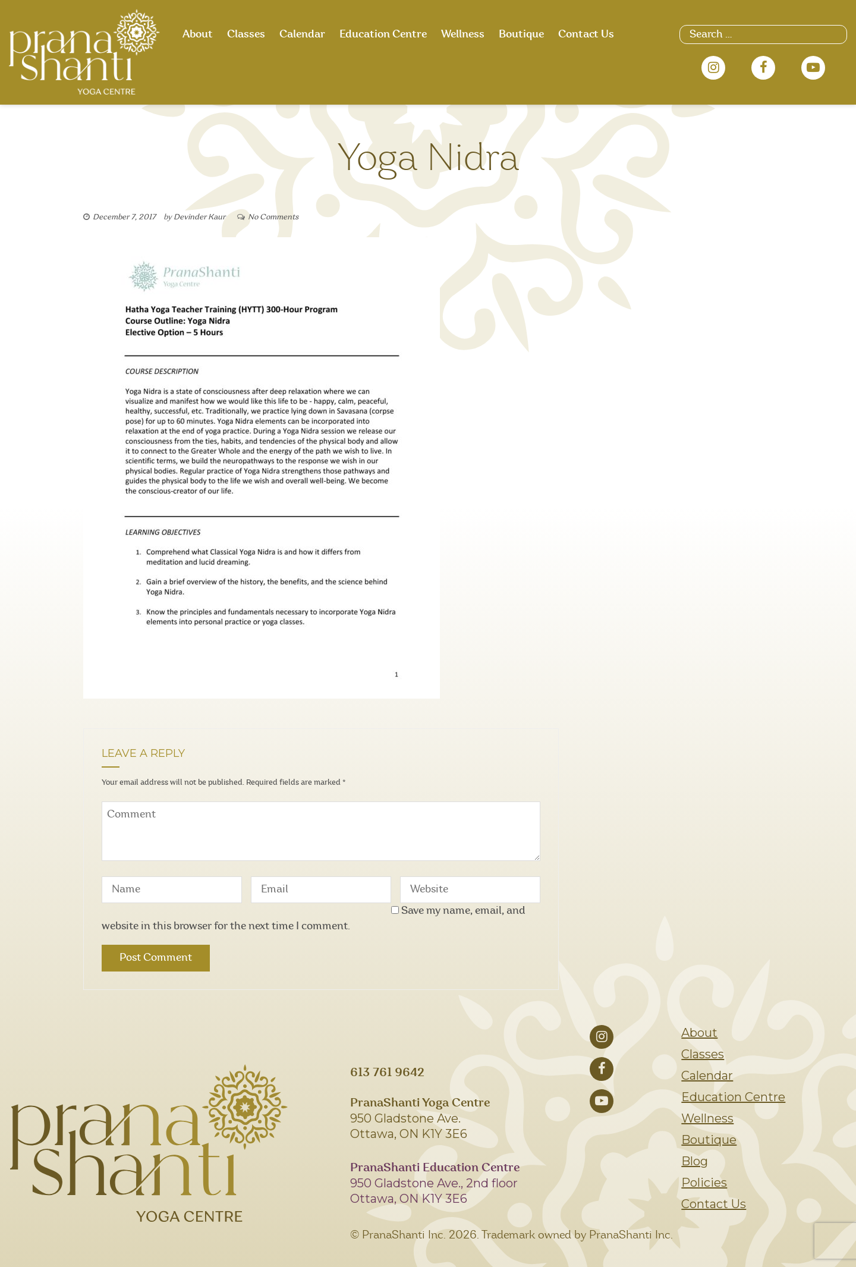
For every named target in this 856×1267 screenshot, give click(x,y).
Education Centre (383, 34)
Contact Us (586, 34)
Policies (704, 1182)
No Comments (273, 217)
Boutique (521, 34)
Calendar (302, 34)
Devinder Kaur (199, 217)
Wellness (462, 34)
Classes (246, 34)
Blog (694, 1161)
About (197, 34)
